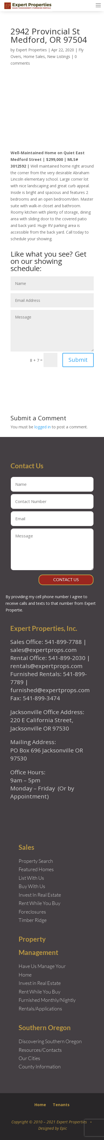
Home (40, 1104)
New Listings (58, 56)
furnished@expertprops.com (50, 690)
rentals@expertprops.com (46, 666)
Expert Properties (31, 49)
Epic (63, 1128)
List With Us (31, 878)
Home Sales (34, 56)
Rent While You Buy (39, 992)
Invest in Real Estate (40, 983)
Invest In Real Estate (40, 895)
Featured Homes (36, 869)
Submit (78, 359)
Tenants (61, 1104)
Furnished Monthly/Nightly (47, 1000)
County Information (40, 1066)
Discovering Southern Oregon (50, 1041)
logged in (42, 426)
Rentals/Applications (40, 1008)
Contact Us (66, 579)
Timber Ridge (33, 920)
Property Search (36, 861)
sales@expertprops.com (43, 650)
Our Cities (29, 1058)
